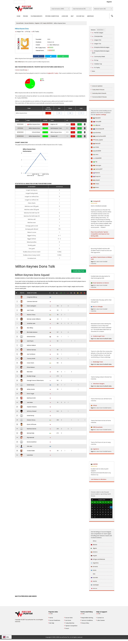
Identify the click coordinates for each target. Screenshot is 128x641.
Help (72, 16)
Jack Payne (30, 341)
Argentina (94, 563)
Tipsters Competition (52, 16)
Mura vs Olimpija (98, 306)
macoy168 (96, 121)
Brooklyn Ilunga (31, 376)
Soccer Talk (80, 16)
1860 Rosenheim (97, 427)
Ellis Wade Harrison (32, 332)
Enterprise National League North (100, 52)
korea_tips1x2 (97, 140)
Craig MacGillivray (32, 297)
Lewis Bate (30, 455)
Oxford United (36, 132)
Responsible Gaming (87, 617)
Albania (94, 544)
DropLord (95, 176)
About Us (30, 1)
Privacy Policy (85, 623)
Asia (93, 574)
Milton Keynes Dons (34, 124)
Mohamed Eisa (31, 336)
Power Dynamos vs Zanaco (101, 283)
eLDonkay (96, 132)
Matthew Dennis (31, 429)
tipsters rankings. (101, 114)
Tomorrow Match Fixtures (99, 97)
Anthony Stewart (31, 411)
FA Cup (27, 31)
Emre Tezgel (30, 393)
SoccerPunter (20, 23)
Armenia (94, 566)
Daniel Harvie (30, 385)
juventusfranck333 (98, 136)
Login (100, 2)
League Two (19, 31)
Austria (94, 581)
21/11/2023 (20, 128)
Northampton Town (56, 128)
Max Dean (30, 372)
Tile (94, 162)
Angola (94, 555)
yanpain (95, 180)
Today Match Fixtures (98, 89)
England (37, 23)
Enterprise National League (100, 47)
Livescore (65, 16)
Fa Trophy (96, 67)
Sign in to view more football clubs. (101, 338)
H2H (73, 124)
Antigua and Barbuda (98, 559)
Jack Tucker (30, 310)
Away (25, 70)
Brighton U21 (54, 124)
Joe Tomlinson (31, 354)
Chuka (95, 184)
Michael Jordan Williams (34, 319)
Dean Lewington (31, 306)
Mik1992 (94, 464)
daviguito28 (95, 201)
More (93, 71)
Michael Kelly (30, 433)
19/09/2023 (20, 132)
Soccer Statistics (29, 23)
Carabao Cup (97, 64)
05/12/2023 (20, 124)
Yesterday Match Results (99, 93)
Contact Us (52, 1)
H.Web (95, 147)
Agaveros (95, 449)
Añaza (94, 405)
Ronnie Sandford (31, 442)
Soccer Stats (69, 617)
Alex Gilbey (30, 328)
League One (96, 40)
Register (109, 2)
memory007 (96, 169)
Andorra (94, 552)
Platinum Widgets (36, 16)
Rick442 (95, 173)
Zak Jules (29, 446)
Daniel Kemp (30, 415)
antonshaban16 (97, 129)
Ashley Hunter (31, 389)
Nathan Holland (31, 345)
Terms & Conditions (87, 620)
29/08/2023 (20, 136)
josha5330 (96, 151)
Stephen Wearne (32, 407)
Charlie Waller (31, 450)
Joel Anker (30, 402)
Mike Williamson (53, 45)
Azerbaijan (95, 585)
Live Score (68, 620)
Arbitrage (90, 16)
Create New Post (78, 271)
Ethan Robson (31, 367)
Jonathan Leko (31, 323)
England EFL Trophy (52, 73)
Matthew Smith (31, 398)
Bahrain (94, 588)
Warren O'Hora (31, 314)
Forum (67, 628)
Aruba (93, 570)
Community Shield (98, 56)
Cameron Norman (32, 301)
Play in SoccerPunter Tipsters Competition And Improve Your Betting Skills (100, 234)
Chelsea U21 (54, 136)
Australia (94, 577)
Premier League (97, 32)
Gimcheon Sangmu (97, 383)
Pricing (25, 16)
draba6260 (96, 158)
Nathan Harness (31, 350)
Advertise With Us (41, 1)
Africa (93, 541)
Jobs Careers (101, 620)
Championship (97, 36)
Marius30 (95, 143)
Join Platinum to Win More (98, 479)
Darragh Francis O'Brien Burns (35, 380)
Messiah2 (95, 118)
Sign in (93, 261)
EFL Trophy (35, 31)
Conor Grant (30, 363)
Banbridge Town (97, 362)
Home (18, 16)
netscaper (96, 165)
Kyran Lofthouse (31, 424)
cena (94, 154)
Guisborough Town (97, 336)
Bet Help (51, 623)
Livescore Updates (97, 86)
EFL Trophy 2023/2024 (47, 23)
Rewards (61, 1)
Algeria (94, 548)
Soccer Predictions (54, 620)
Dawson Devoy (31, 420)
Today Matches (69, 623)
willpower (95, 125)
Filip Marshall (30, 437)
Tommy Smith (31, 358)
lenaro (95, 187)
